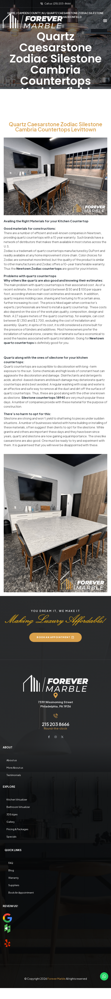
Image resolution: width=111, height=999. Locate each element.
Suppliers (13, 885)
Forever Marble (56, 978)
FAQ (10, 862)
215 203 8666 (55, 724)
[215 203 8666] (55, 715)
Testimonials (13, 774)
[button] (105, 21)
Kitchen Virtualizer (16, 799)
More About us (14, 767)
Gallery (10, 821)
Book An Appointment (21, 892)
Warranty (13, 877)
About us (11, 760)
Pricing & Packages (17, 829)
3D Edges (12, 814)
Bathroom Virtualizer (18, 806)
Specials (11, 836)
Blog (11, 870)
